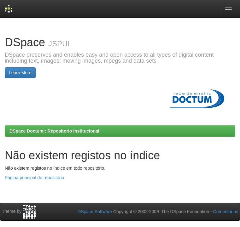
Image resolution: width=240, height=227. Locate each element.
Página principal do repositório (34, 177)
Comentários (225, 211)
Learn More (20, 72)
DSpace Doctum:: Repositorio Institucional (54, 130)
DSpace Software (95, 211)
